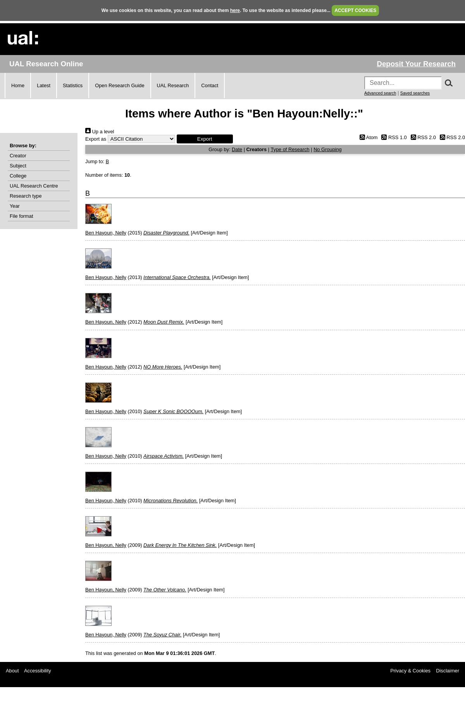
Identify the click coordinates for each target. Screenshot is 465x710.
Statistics (73, 85)
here (235, 10)
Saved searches (415, 93)
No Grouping (327, 149)
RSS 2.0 (422, 137)
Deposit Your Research (416, 64)
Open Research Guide (119, 85)
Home (17, 85)
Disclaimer (447, 671)
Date (237, 149)
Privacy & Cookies (410, 671)
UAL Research (173, 85)
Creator (18, 156)
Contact (209, 85)
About (12, 671)
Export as (95, 139)
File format (21, 216)
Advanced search (380, 93)
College (18, 176)
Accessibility (37, 671)
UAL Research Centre (34, 186)
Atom (367, 137)
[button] (205, 138)
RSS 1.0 (393, 137)
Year (15, 206)
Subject (18, 166)
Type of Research (289, 149)
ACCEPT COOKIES (355, 10)
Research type (26, 196)
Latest (43, 85)
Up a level (99, 131)
